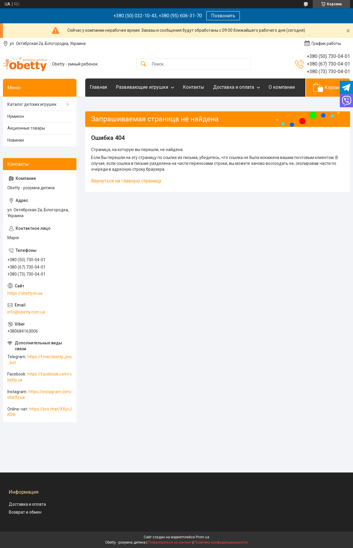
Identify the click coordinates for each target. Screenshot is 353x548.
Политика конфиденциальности (221, 542)
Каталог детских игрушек (31, 104)
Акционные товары (26, 128)
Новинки (15, 140)
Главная (98, 87)
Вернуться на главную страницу (126, 181)
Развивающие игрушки (142, 87)
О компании (282, 87)
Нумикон (15, 116)
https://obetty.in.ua (24, 293)
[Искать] (143, 64)
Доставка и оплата (233, 87)
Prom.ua (202, 537)
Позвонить (223, 16)
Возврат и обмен (25, 512)
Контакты (193, 87)
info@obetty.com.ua (26, 312)
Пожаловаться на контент (170, 542)
